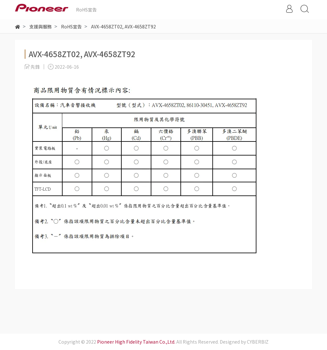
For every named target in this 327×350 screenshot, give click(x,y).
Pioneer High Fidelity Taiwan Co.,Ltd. (136, 342)
